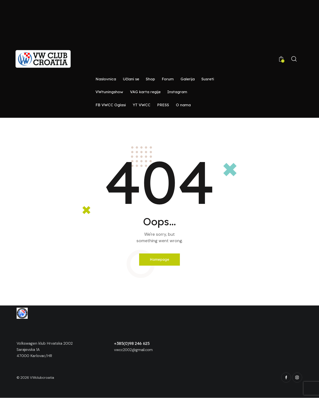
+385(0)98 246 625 (132, 343)
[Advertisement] (159, 40)
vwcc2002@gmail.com (134, 350)
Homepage (159, 259)
